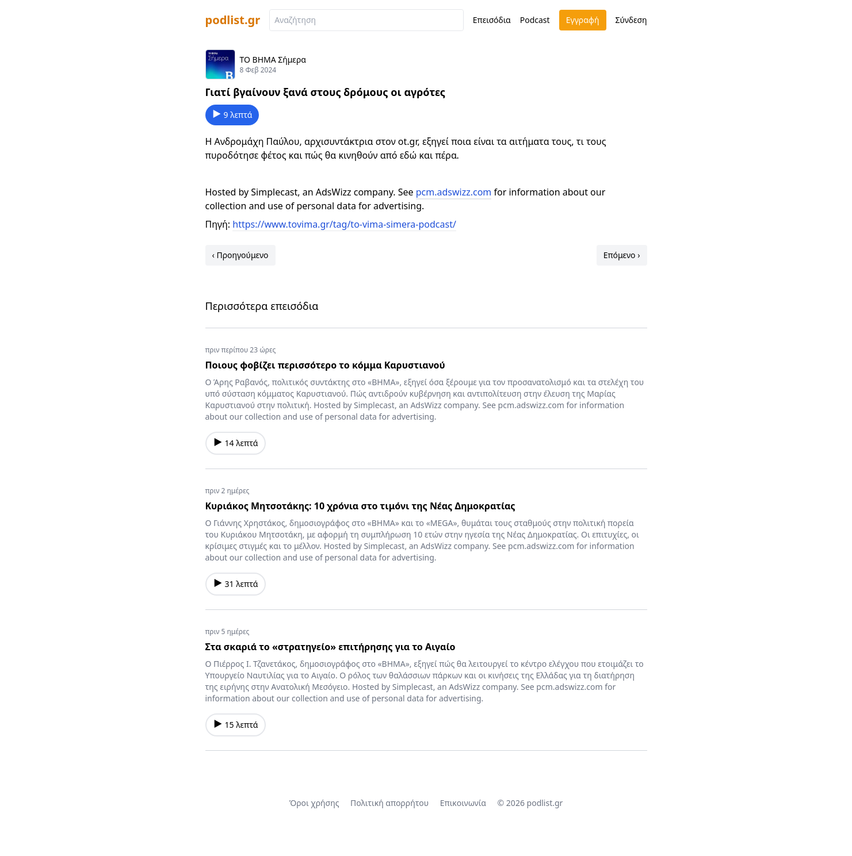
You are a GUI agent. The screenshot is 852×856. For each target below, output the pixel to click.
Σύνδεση (631, 19)
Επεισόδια (492, 19)
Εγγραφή (582, 19)
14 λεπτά (235, 442)
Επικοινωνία (463, 802)
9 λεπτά (232, 114)
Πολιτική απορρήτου (389, 802)
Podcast (535, 19)
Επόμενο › (621, 254)
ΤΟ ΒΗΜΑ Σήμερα (273, 59)
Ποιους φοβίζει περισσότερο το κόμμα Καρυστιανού (325, 365)
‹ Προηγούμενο (240, 254)
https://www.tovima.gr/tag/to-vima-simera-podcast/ (344, 224)
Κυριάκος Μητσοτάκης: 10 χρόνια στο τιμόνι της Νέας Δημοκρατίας (360, 506)
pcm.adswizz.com (454, 192)
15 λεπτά (235, 724)
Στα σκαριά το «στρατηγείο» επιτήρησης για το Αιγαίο (330, 646)
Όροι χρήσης (314, 802)
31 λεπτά (235, 583)
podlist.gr (233, 20)
